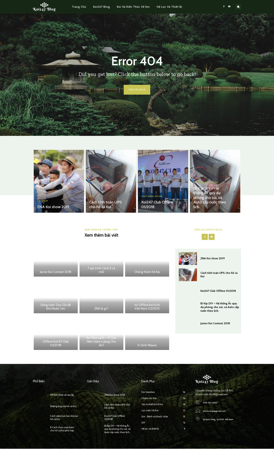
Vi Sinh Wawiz (147, 346)
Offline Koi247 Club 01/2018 (56, 344)
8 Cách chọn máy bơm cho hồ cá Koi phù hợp (62, 430)
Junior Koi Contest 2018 (55, 273)
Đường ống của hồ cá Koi (63, 407)
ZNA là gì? (101, 310)
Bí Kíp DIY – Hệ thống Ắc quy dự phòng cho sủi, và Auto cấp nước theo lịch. (208, 198)
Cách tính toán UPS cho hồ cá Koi (104, 205)
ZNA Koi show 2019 (52, 207)
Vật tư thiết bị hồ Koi (207, 184)
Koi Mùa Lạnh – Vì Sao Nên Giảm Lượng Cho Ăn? (101, 342)
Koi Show (43, 201)
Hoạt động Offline (154, 197)
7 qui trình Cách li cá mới (101, 271)
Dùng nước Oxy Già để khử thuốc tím (56, 308)
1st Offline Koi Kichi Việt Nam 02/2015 (147, 308)
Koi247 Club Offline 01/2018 (218, 292)
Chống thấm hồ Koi (147, 273)
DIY (91, 197)
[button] (238, 7)
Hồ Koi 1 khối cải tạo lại (62, 396)
